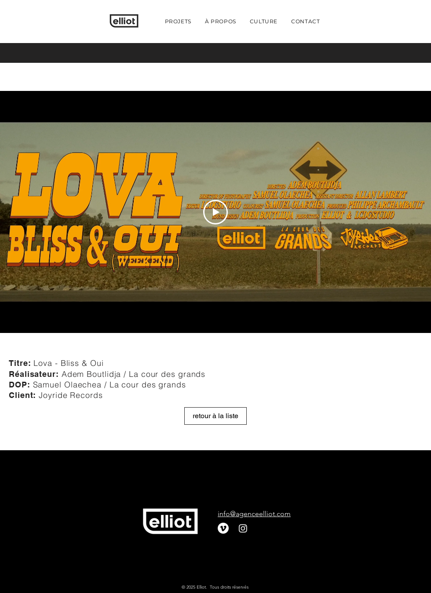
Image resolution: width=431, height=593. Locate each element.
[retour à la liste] (215, 416)
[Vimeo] (223, 528)
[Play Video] (215, 212)
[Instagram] (242, 528)
